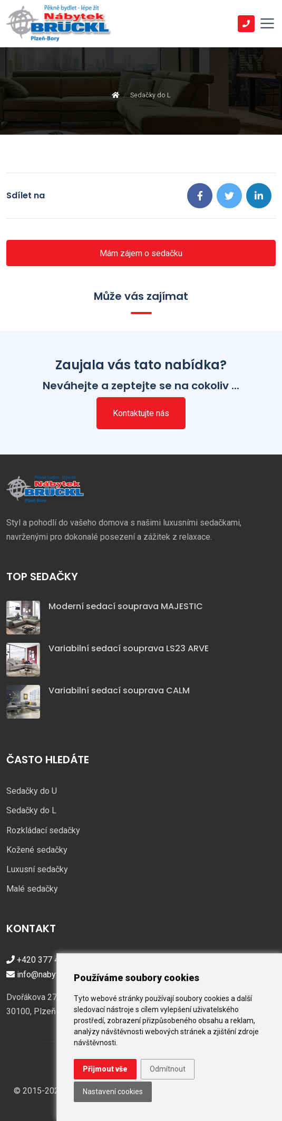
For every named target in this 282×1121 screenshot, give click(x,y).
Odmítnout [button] (168, 1069)
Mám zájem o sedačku (141, 253)
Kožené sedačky (36, 850)
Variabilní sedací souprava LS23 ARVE (128, 648)
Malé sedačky (32, 889)
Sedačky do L (31, 810)
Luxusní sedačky (37, 869)
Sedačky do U (31, 791)
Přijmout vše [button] (105, 1069)
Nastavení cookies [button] (113, 1091)
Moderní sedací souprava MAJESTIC (125, 606)
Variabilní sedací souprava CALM (119, 690)
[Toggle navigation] (267, 23)
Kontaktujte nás (141, 413)
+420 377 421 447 (45, 960)
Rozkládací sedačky (43, 830)
